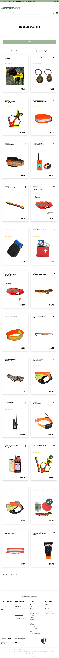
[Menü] (2, 12)
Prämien (32, 611)
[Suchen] (39, 13)
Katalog (32, 619)
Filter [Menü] (29, 42)
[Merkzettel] (50, 12)
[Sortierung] (49, 51)
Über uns (32, 606)
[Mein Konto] (53, 12)
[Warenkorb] (56, 12)
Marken (32, 615)
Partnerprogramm (34, 628)
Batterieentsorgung (49, 613)
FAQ (31, 604)
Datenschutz (48, 604)
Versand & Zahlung (49, 611)
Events (31, 617)
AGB (46, 606)
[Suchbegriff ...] (24, 13)
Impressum (47, 608)
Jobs (31, 621)
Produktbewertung (34, 613)
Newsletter (32, 610)
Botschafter (32, 630)
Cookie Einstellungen (35, 633)
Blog (31, 608)
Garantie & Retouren (49, 610)
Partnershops (33, 626)
